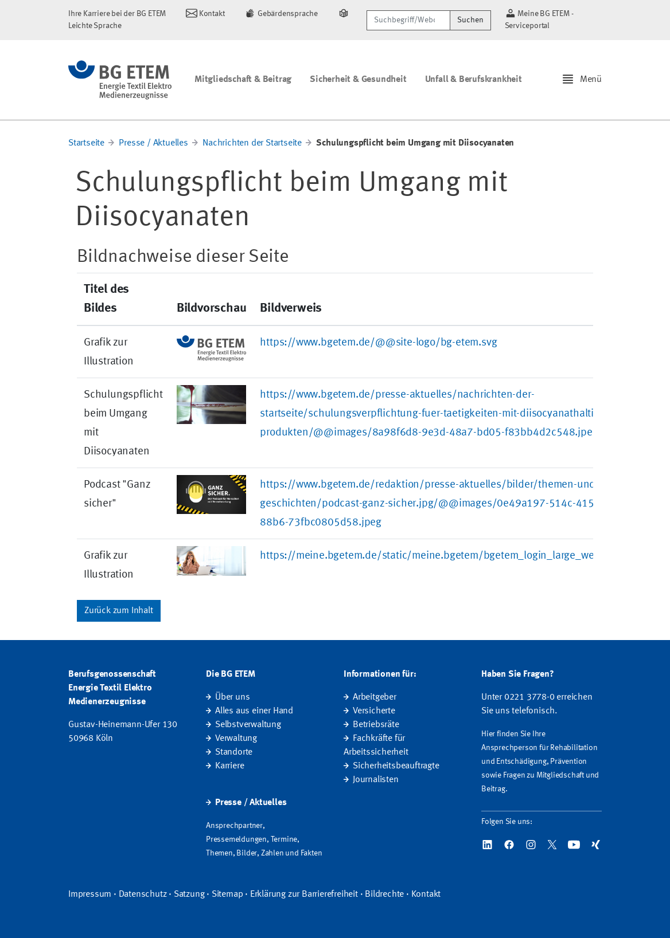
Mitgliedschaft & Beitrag (242, 79)
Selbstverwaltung (248, 724)
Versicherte (374, 711)
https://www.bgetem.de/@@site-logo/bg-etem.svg (378, 342)
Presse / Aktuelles (153, 143)
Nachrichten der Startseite (252, 143)
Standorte (233, 752)
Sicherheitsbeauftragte (396, 766)
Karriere (229, 766)
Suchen (470, 20)
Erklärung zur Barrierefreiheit (304, 894)
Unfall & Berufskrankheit (473, 79)
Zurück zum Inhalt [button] (118, 610)
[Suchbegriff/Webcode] (408, 20)
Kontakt (426, 894)
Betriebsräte (376, 724)
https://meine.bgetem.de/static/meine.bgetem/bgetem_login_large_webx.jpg (441, 556)
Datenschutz (143, 894)
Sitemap (227, 894)
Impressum (89, 894)
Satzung (189, 894)
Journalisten (376, 779)
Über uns (232, 697)
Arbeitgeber (374, 697)
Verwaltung (236, 738)
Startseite (86, 143)
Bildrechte (384, 894)
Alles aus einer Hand (254, 711)
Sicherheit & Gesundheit (358, 79)
